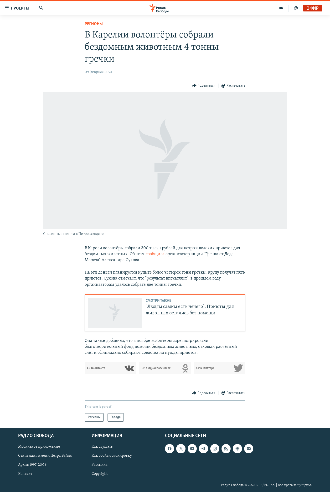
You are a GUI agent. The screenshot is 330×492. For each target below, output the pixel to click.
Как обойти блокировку (112, 456)
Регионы (94, 24)
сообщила (155, 254)
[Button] (204, 86)
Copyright (100, 474)
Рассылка (100, 465)
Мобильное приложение (39, 447)
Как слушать (102, 447)
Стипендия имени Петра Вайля (45, 456)
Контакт (25, 474)
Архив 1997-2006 (32, 465)
